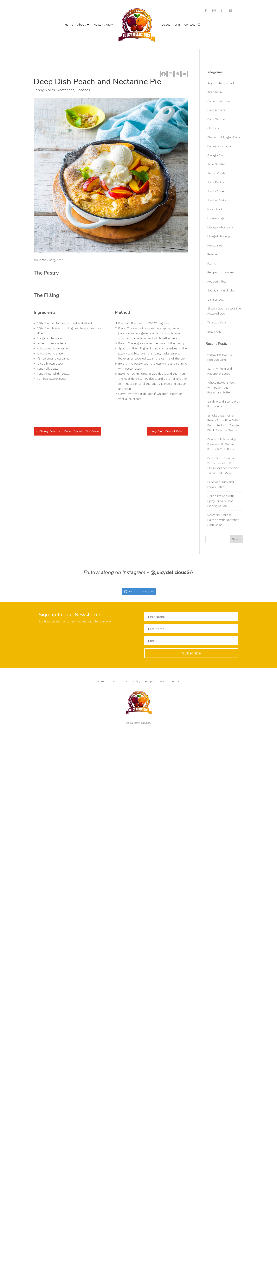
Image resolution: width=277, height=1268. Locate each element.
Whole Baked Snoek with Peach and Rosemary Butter (221, 387)
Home (69, 24)
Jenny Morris (44, 90)
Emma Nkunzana (219, 146)
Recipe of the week (221, 272)
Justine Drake (216, 200)
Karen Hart (214, 209)
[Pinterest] (177, 74)
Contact (189, 24)
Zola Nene (214, 331)
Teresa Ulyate (216, 322)
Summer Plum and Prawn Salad (220, 484)
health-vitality (131, 681)
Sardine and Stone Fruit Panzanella (223, 404)
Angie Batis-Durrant (220, 83)
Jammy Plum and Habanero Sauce (219, 371)
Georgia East (216, 155)
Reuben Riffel (216, 281)
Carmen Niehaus (218, 101)
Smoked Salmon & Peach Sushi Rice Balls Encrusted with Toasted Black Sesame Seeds (224, 423)
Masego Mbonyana (220, 227)
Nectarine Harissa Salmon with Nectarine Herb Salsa (223, 520)
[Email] (184, 74)
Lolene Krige (215, 218)
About (81, 24)
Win (177, 24)
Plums (211, 263)
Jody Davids (215, 182)
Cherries (213, 128)
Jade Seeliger (216, 164)
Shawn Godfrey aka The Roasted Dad (224, 311)
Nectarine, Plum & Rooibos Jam (219, 357)
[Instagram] (170, 74)
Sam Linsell (215, 299)
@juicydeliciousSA (172, 572)
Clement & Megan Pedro (224, 137)
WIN (161, 681)
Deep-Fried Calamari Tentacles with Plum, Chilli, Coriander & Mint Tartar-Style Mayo (223, 465)
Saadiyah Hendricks (220, 290)
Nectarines (65, 90)
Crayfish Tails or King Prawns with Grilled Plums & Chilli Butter (221, 444)
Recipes (165, 24)
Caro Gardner (216, 119)
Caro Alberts (216, 110)
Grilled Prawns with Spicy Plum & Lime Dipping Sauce (220, 501)
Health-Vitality (103, 24)
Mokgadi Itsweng (218, 236)
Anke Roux (214, 92)
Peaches (83, 90)
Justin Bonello (217, 191)
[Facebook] (163, 74)
